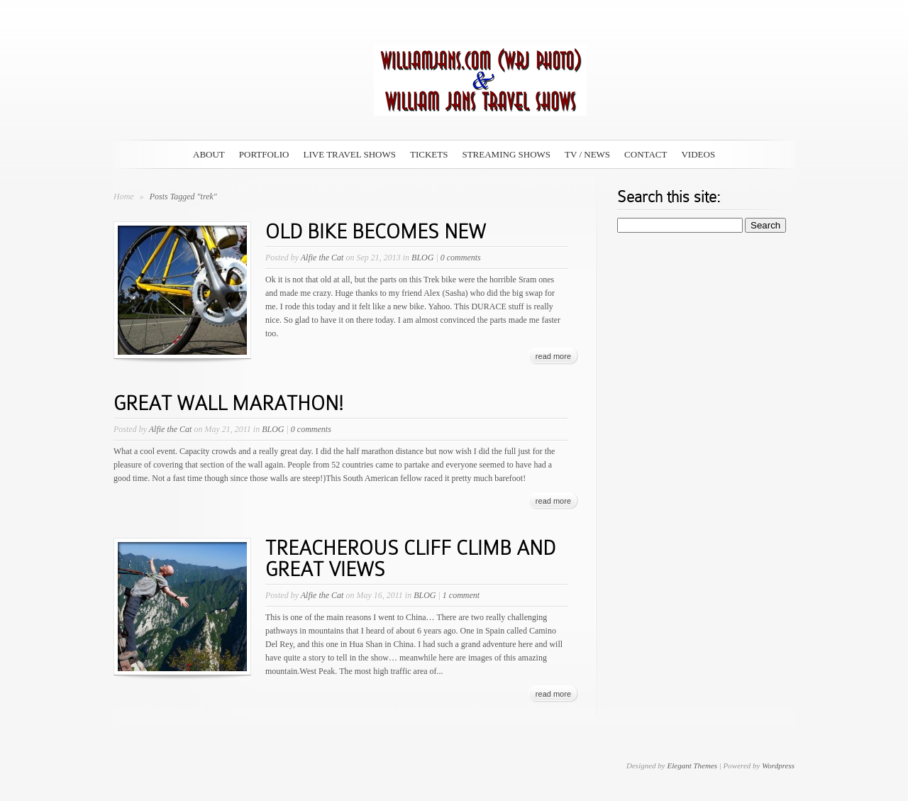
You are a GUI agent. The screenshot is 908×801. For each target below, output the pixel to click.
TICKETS (429, 154)
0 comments (461, 258)
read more (553, 356)
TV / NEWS (587, 154)
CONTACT (645, 154)
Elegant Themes (692, 765)
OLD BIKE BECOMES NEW (375, 232)
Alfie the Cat (322, 258)
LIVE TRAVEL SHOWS (350, 154)
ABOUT (209, 154)
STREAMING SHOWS (506, 154)
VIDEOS (698, 154)
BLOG (422, 258)
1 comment (461, 595)
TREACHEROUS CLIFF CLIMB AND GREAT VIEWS (410, 558)
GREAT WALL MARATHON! (228, 403)
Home (124, 196)
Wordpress (778, 765)
